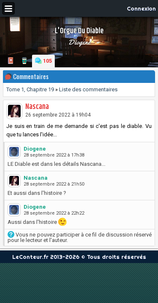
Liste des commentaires (88, 89)
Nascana (37, 107)
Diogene (79, 42)
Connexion (141, 8)
